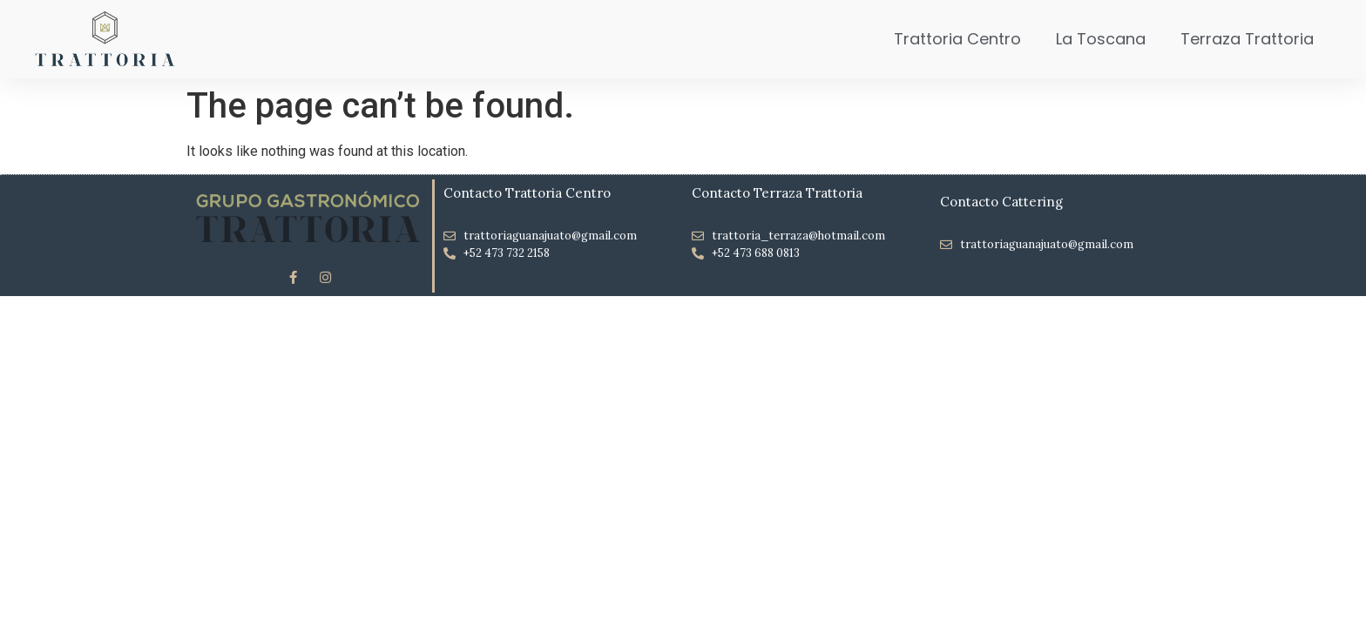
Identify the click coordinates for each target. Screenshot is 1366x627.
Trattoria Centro (957, 39)
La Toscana (1101, 39)
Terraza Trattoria (1247, 39)
